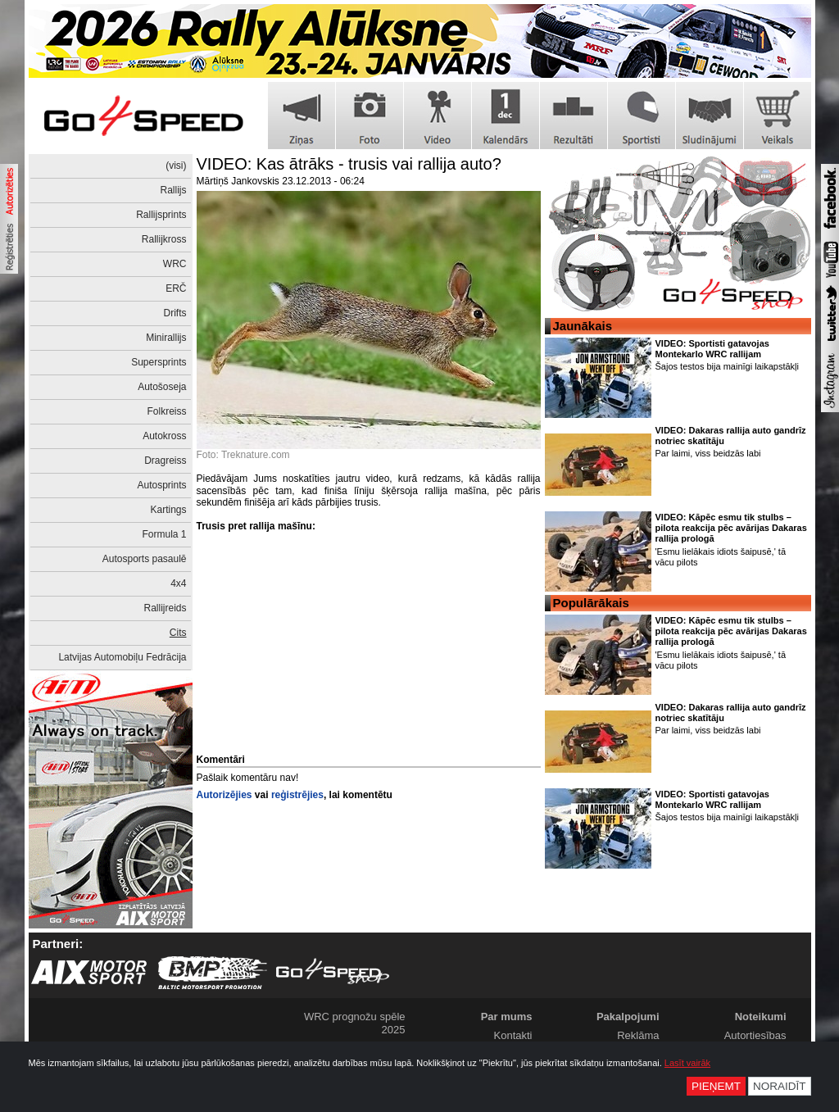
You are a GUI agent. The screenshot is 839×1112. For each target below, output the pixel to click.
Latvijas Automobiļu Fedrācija (122, 657)
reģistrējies (297, 795)
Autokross (164, 436)
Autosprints (161, 485)
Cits (178, 632)
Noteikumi (761, 1016)
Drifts (175, 313)
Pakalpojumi (628, 1016)
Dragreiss (165, 460)
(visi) (176, 165)
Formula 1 (164, 534)
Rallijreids (164, 608)
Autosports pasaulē (144, 559)
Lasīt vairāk (687, 1063)
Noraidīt (779, 1086)
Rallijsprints (161, 214)
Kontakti (513, 1035)
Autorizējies (224, 795)
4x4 (178, 583)
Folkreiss (166, 411)
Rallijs (173, 190)
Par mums (507, 1016)
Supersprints (158, 362)
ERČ (176, 288)
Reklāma (638, 1035)
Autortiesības (755, 1035)
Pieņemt (716, 1086)
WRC (175, 264)
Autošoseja (162, 387)
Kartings (168, 509)
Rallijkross (164, 239)
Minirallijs (166, 337)
